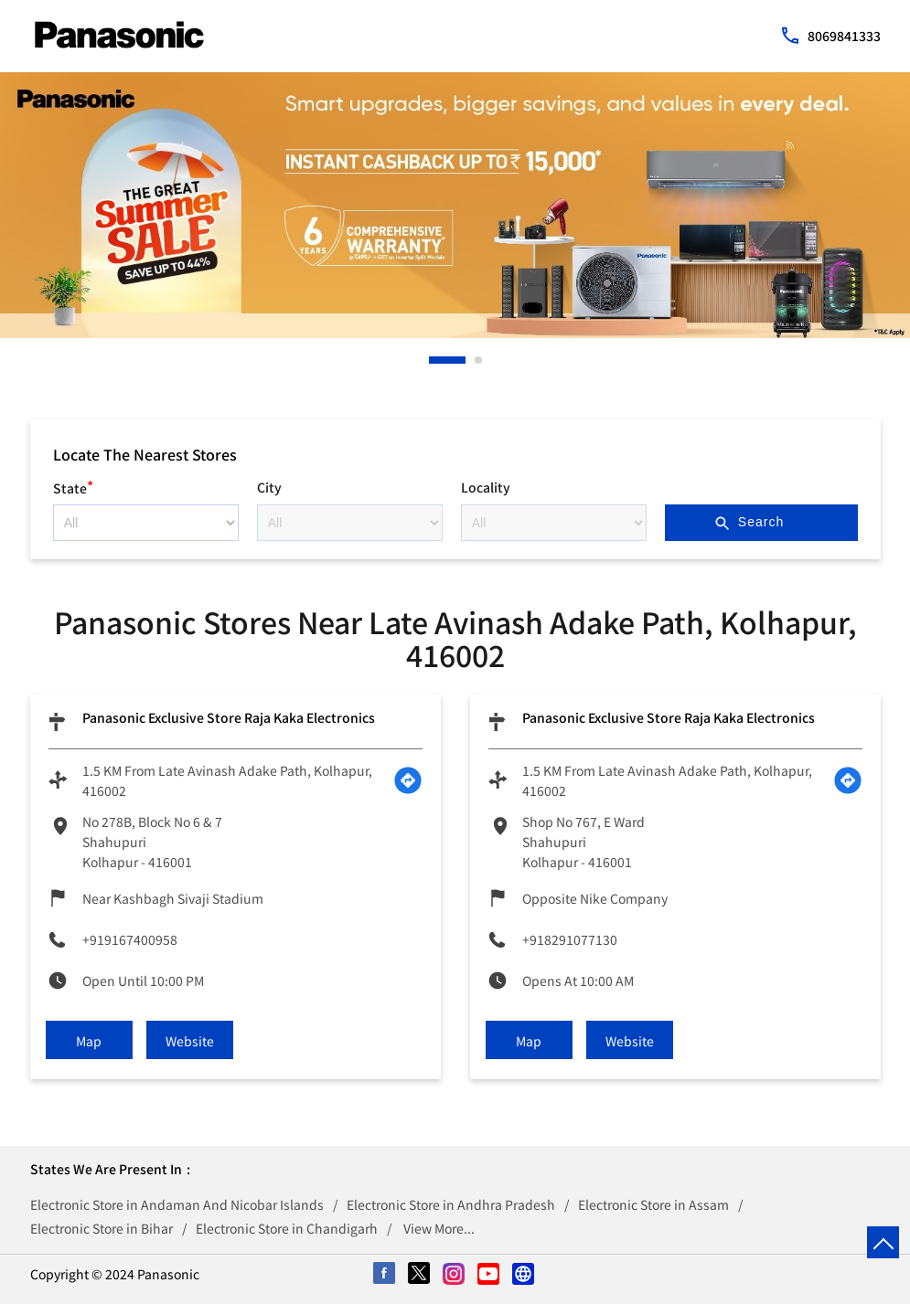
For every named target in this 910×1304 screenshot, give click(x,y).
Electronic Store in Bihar (101, 1228)
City (269, 487)
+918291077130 (569, 939)
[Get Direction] (408, 780)
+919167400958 (129, 939)
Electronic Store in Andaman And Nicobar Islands (177, 1204)
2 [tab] (479, 360)
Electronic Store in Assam (653, 1204)
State (73, 485)
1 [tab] (433, 360)
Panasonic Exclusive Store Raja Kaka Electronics (228, 717)
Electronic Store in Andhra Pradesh (451, 1204)
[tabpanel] (455, 205)
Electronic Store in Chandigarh (287, 1228)
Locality (485, 487)
